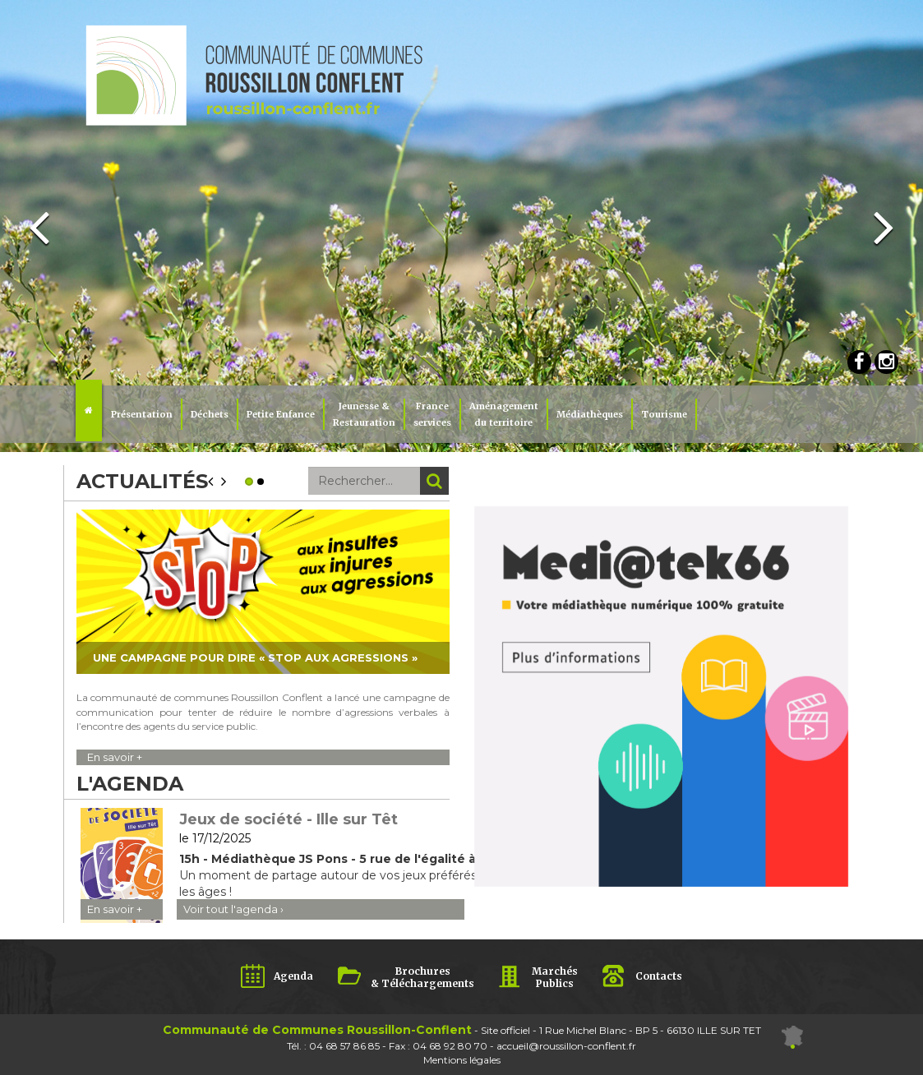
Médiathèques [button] (589, 414)
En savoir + (114, 757)
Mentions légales (462, 1060)
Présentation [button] (142, 414)
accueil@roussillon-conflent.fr (566, 1046)
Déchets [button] (209, 414)
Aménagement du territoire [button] (503, 414)
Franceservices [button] (432, 414)
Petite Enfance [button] (281, 414)
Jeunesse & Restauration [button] (364, 414)
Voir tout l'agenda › (233, 909)
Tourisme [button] (664, 414)
